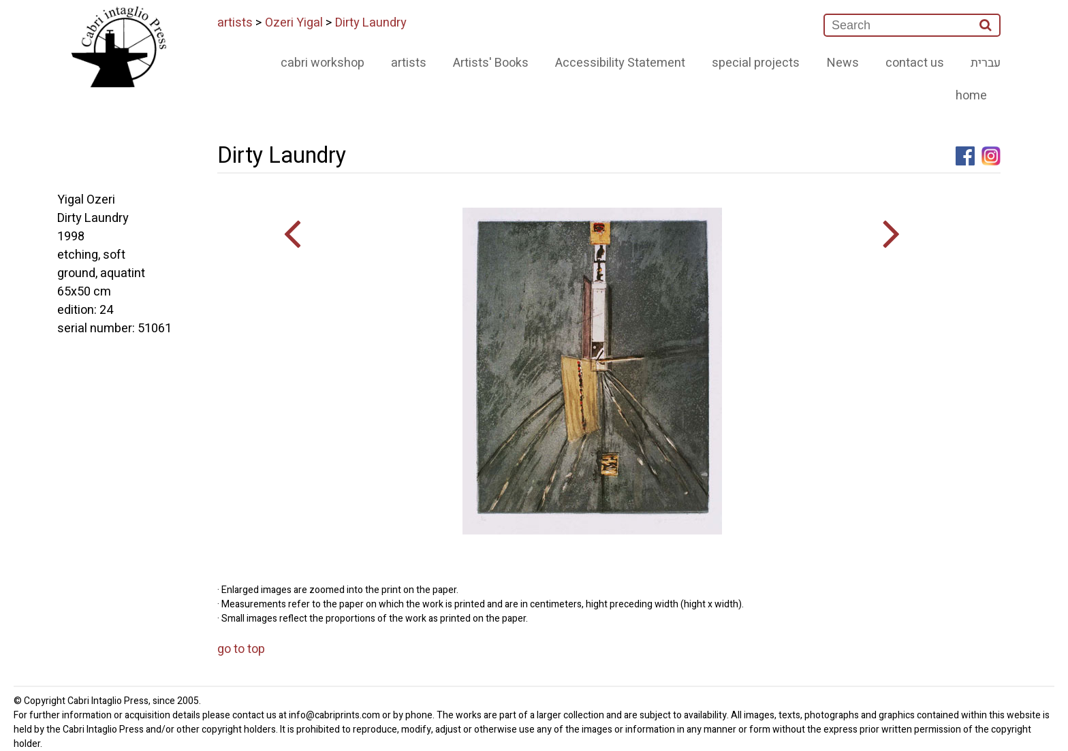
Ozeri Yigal (294, 23)
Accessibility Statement (620, 63)
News (843, 63)
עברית (986, 63)
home (971, 95)
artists (235, 23)
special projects (756, 63)
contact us (914, 63)
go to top (241, 649)
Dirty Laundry (371, 23)
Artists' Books (491, 63)
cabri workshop (322, 63)
